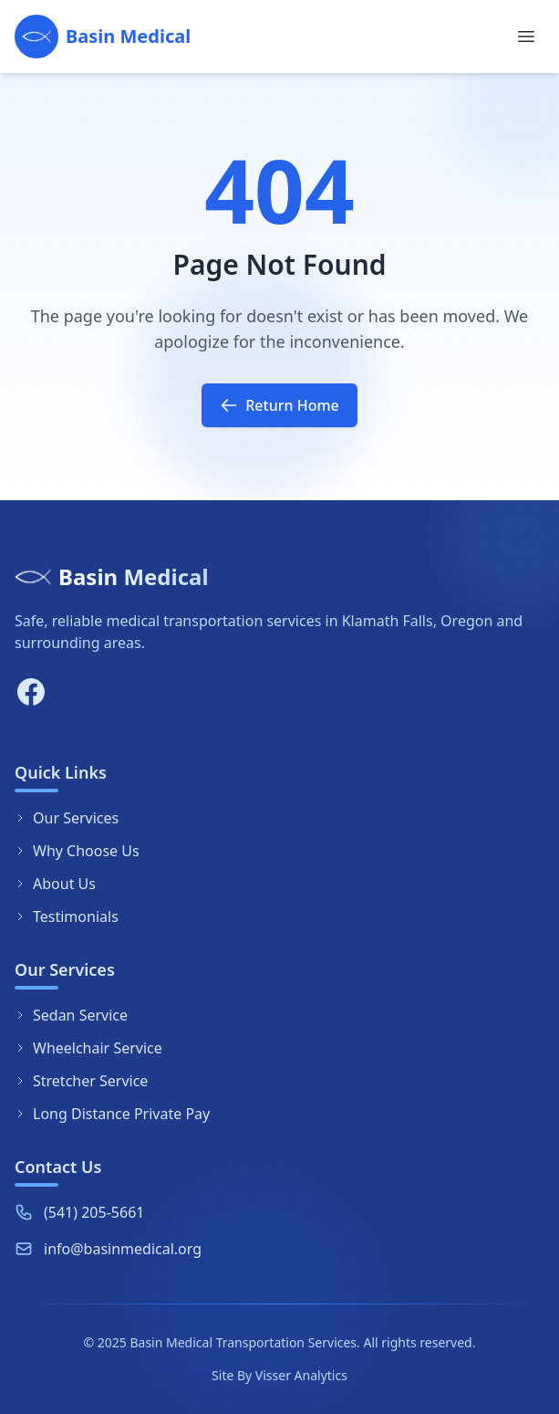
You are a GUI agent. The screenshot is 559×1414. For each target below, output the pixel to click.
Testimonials (67, 916)
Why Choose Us (77, 851)
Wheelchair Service (88, 1048)
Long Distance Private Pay (112, 1114)
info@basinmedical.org (123, 1250)
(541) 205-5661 (94, 1213)
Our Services (67, 818)
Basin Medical (133, 577)
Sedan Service (71, 1015)
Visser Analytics (301, 1375)
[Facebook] (31, 692)
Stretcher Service (81, 1081)
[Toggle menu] (526, 36)
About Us (55, 884)
